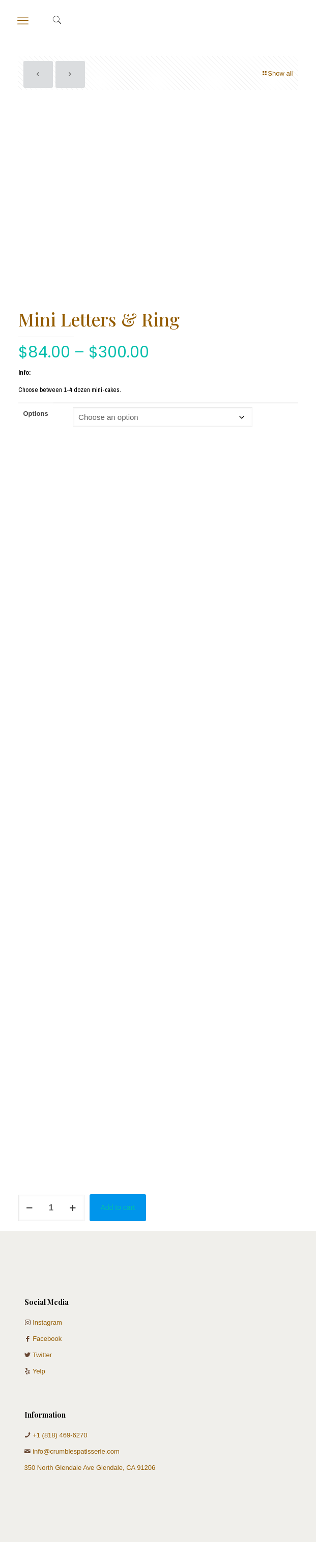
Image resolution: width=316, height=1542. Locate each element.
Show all (277, 73)
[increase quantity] (73, 1208)
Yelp (39, 1371)
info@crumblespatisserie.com (76, 1451)
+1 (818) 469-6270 (60, 1435)
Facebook (47, 1338)
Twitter (42, 1355)
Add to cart (118, 1207)
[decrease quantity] (30, 1208)
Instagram (47, 1322)
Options (35, 413)
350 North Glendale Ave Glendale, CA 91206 (90, 1467)
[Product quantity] (51, 1208)
